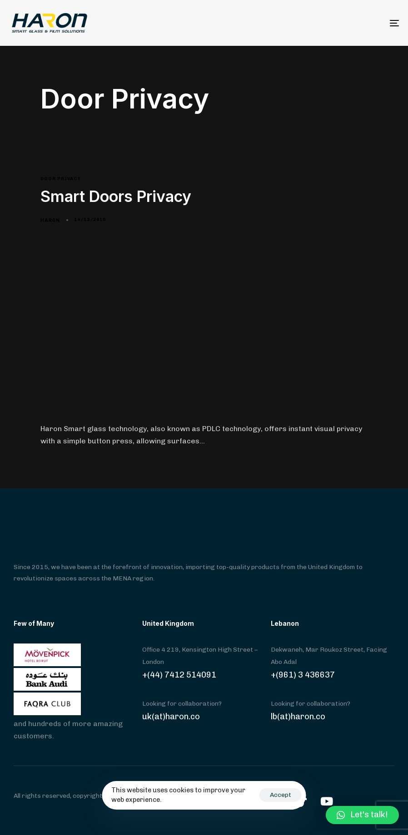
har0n (50, 220)
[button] (362, 815)
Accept (280, 795)
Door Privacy (60, 179)
